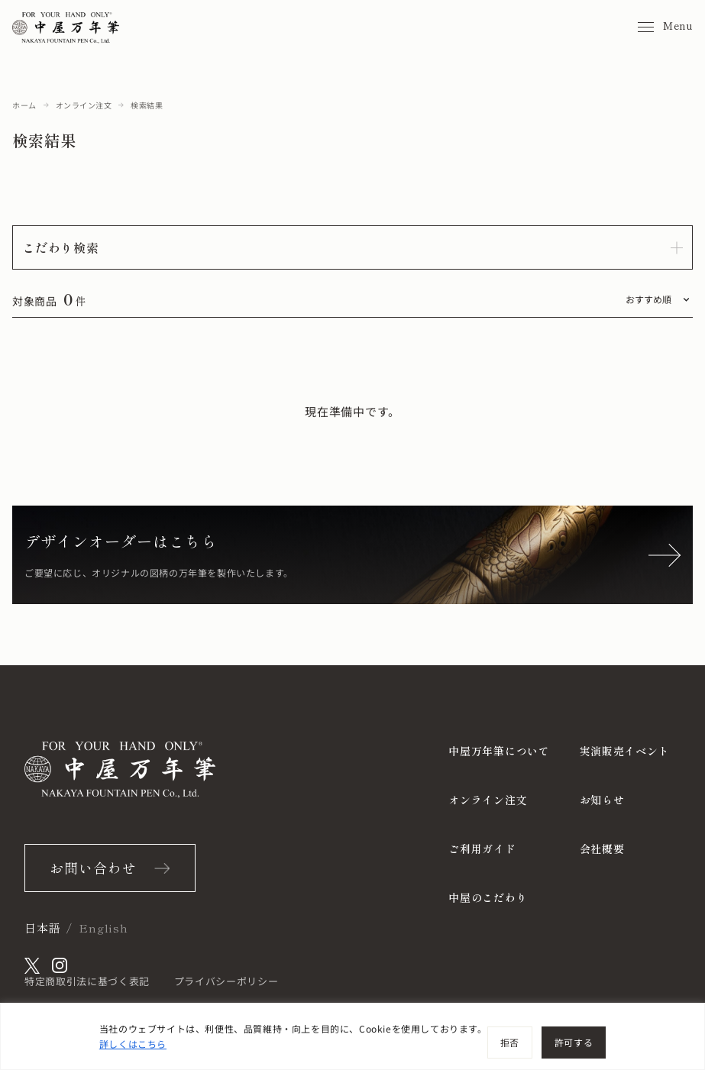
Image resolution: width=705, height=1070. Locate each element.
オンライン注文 (84, 105)
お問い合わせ (93, 868)
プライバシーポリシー (226, 981)
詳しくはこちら (133, 1043)
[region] (352, 1036)
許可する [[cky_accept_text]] (574, 1042)
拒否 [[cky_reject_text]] (509, 1042)
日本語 (42, 928)
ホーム (24, 105)
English (103, 928)
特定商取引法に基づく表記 (87, 981)
